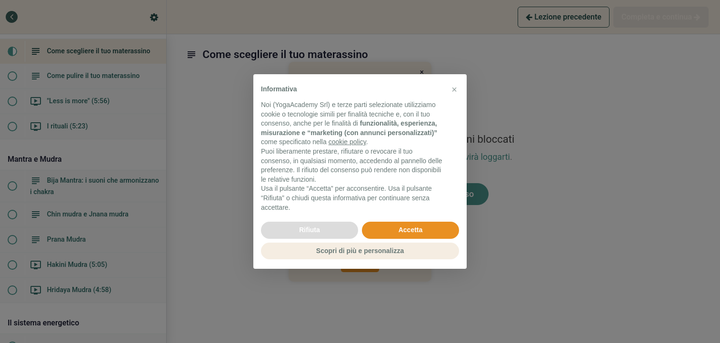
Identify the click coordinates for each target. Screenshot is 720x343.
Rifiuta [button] (309, 230)
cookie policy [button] (347, 142)
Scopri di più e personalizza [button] (360, 251)
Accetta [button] (411, 230)
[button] (454, 89)
